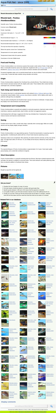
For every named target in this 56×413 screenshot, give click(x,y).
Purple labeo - (45, 323)
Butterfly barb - (27, 224)
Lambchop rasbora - (28, 395)
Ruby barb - (9, 359)
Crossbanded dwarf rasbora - (46, 260)
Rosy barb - (9, 341)
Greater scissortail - (9, 377)
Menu (4, 5)
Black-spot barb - (9, 350)
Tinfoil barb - (8, 214)
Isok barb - (46, 332)
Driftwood (40, 93)
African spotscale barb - (9, 224)
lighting (36, 93)
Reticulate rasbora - (9, 386)
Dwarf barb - (28, 332)
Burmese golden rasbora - (9, 332)
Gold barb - (46, 359)
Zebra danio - (9, 278)
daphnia (10, 69)
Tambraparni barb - (28, 287)
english (48, 0)
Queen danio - (8, 305)
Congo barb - (27, 214)
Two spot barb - (27, 341)
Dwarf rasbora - (9, 242)
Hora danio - (28, 305)
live (38, 67)
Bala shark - (8, 206)
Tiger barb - (9, 368)
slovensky (40, 0)
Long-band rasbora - (28, 377)
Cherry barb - (27, 368)
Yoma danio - (9, 269)
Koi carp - (46, 251)
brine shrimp (15, 69)
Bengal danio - (8, 296)
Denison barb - (46, 386)
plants (47, 93)
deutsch (52, 0)
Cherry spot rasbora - (28, 386)
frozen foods (44, 67)
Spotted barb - (27, 206)
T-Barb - (45, 350)
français (44, 0)
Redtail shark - (9, 314)
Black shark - (28, 323)
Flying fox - (46, 314)
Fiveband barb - (45, 287)
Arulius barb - (9, 287)
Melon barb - (46, 341)
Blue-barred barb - (46, 214)
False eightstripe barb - (45, 305)
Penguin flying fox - (9, 251)
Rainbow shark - (27, 314)
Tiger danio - (27, 296)
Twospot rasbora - (46, 377)
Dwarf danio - (46, 269)
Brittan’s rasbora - (46, 368)
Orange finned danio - (27, 269)
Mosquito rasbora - (46, 233)
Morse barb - (9, 233)
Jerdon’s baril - (28, 233)
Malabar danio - (45, 296)
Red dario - (46, 278)
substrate (22, 95)
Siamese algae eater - (27, 251)
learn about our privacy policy (39, 411)
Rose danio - (28, 278)
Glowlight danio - (27, 260)
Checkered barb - (27, 359)
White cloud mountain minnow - (9, 395)
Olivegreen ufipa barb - (45, 224)
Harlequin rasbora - (46, 395)
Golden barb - (45, 206)
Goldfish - (46, 242)
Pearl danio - (9, 260)
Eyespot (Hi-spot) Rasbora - (27, 242)
